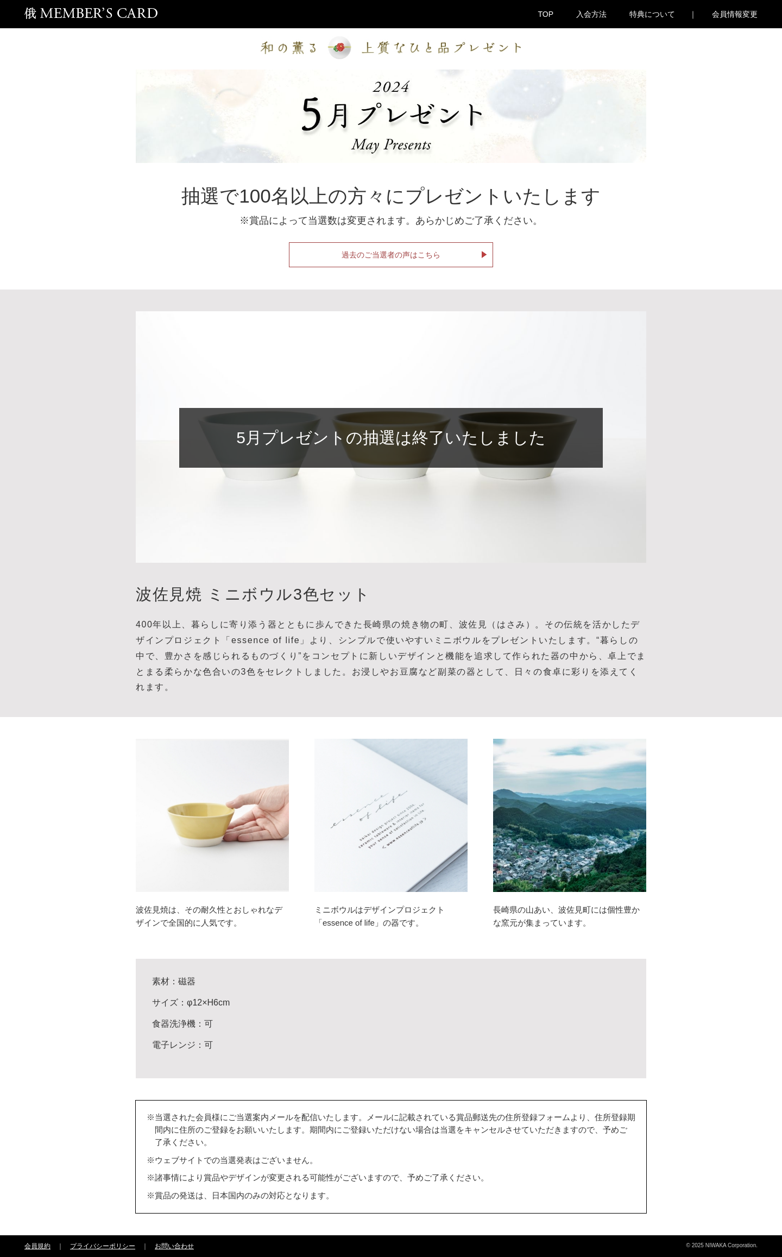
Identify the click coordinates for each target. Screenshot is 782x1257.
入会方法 (591, 14)
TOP (545, 14)
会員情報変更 (735, 14)
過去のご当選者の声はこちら (391, 254)
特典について (652, 14)
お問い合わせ (174, 1246)
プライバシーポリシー (102, 1246)
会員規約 (37, 1246)
